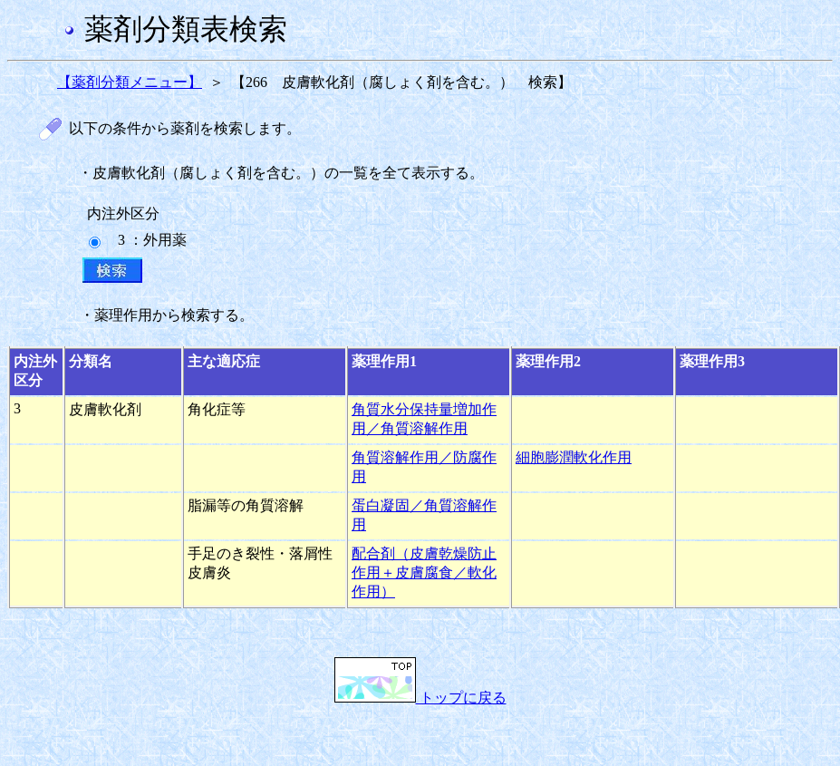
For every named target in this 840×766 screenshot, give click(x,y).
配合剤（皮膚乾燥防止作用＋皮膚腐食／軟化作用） (424, 572)
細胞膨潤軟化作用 (574, 457)
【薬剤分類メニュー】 (129, 82)
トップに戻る (420, 697)
